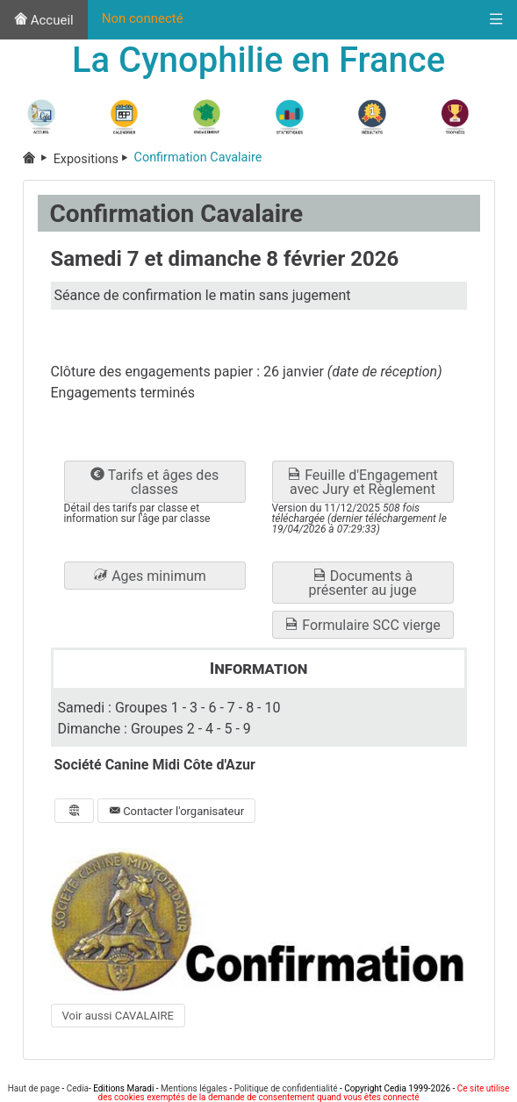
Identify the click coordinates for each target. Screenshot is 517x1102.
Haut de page (34, 1088)
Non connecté (142, 18)
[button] (155, 576)
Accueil (44, 20)
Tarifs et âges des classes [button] (154, 482)
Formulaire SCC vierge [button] (362, 625)
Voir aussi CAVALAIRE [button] (118, 1015)
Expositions (94, 159)
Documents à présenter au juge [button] (362, 583)
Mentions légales (194, 1088)
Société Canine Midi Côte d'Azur (154, 764)
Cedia (78, 1088)
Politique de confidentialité (286, 1088)
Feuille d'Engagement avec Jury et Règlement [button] (362, 482)
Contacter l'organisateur (176, 811)
